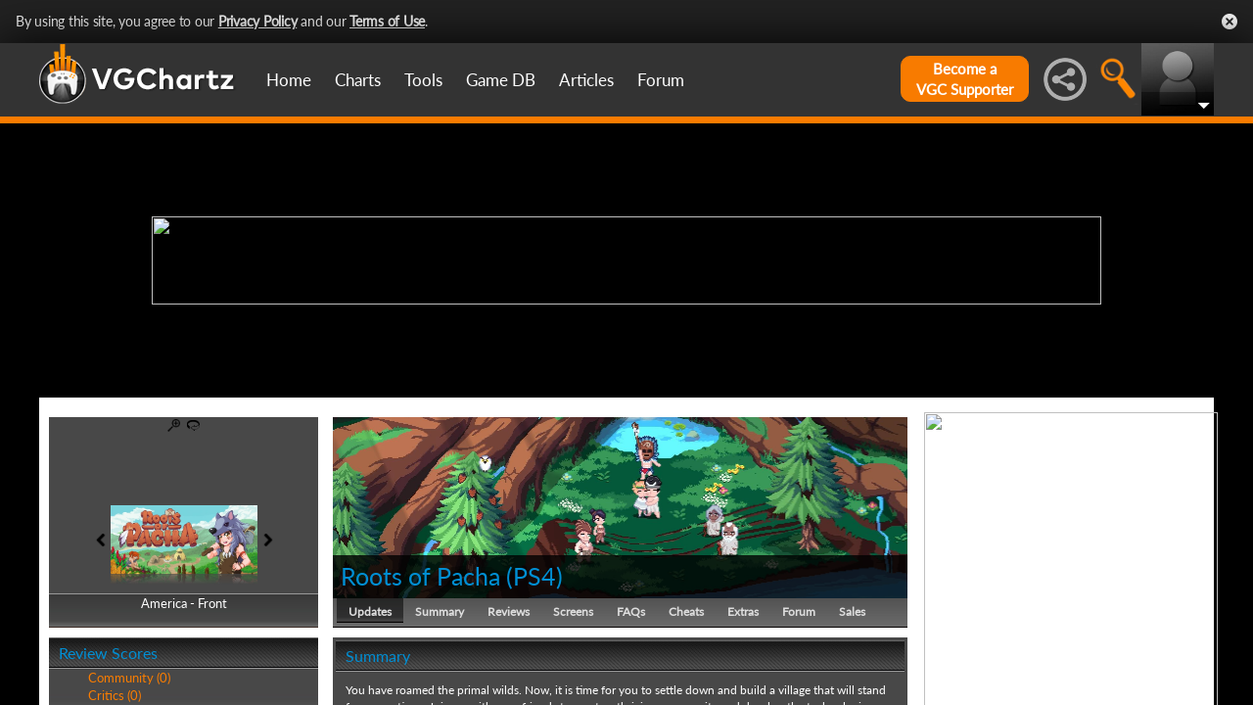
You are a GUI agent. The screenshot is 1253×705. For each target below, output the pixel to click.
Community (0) (129, 677)
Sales (852, 611)
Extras (743, 611)
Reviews (508, 611)
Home (288, 80)
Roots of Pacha (420, 575)
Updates (370, 611)
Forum (660, 80)
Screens (573, 611)
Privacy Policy (258, 21)
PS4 (534, 575)
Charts (358, 80)
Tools (423, 80)
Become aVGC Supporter (964, 79)
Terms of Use (387, 21)
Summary (439, 611)
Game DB (500, 80)
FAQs (631, 611)
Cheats (686, 611)
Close (1229, 21)
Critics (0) (114, 695)
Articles (586, 80)
